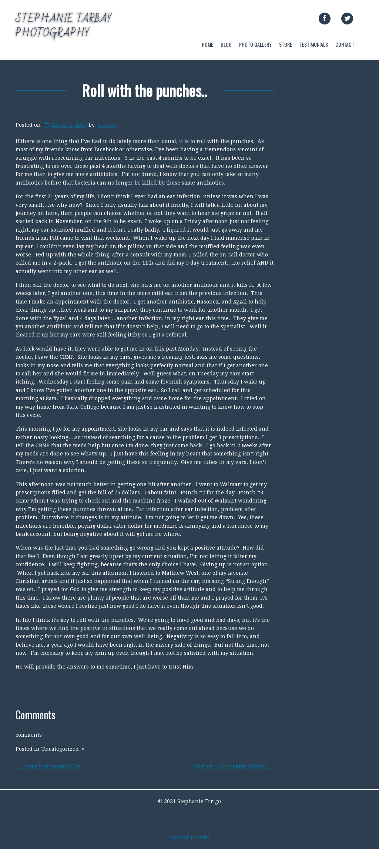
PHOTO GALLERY (255, 44)
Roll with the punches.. (144, 90)
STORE (285, 44)
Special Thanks (189, 837)
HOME (207, 44)
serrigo (107, 125)
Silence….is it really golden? (234, 766)
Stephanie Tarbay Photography (64, 26)
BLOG (226, 44)
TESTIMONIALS (313, 44)
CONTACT (344, 44)
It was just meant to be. (49, 766)
